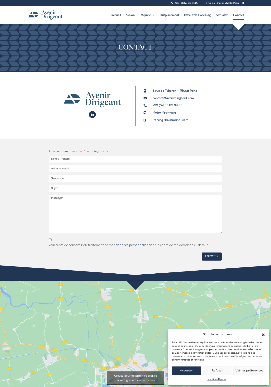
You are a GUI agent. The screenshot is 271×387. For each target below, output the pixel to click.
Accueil (116, 15)
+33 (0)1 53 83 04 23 (186, 3)
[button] (263, 335)
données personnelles (132, 245)
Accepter (186, 370)
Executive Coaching (197, 15)
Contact (238, 17)
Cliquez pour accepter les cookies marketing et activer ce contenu (135, 378)
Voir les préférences (249, 370)
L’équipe (145, 15)
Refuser (217, 370)
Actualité (222, 15)
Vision (130, 15)
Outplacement (169, 15)
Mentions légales (216, 379)
